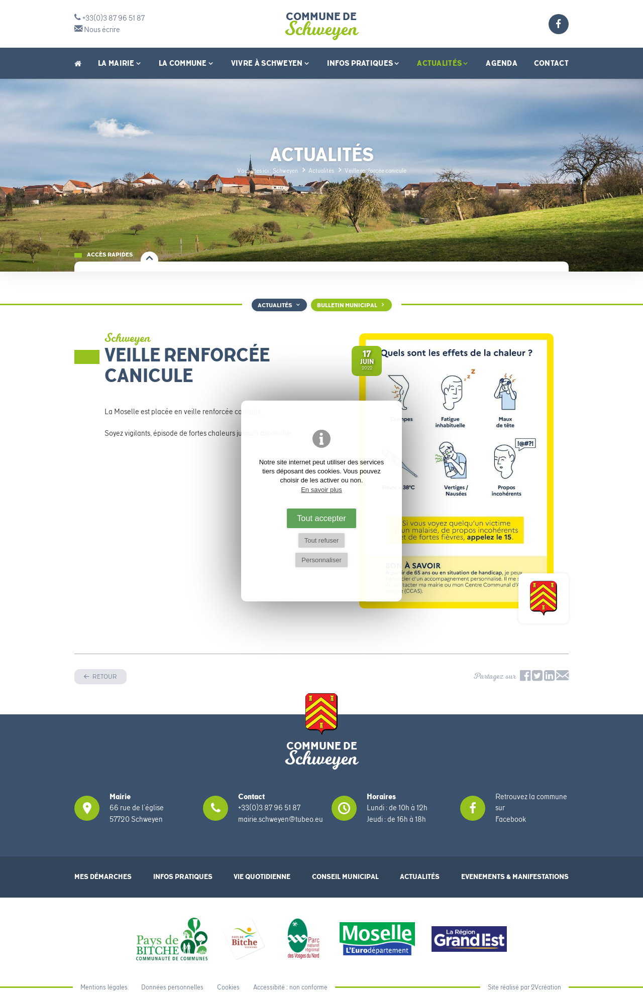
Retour (104, 676)
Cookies (228, 987)
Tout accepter (321, 518)
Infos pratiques (364, 63)
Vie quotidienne (262, 876)
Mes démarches (103, 876)
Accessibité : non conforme (290, 987)
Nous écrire (97, 30)
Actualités (443, 63)
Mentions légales (104, 987)
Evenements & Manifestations (515, 876)
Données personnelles (172, 987)
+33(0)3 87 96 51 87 (109, 18)
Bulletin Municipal (347, 305)
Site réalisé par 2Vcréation (524, 987)
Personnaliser (321, 560)
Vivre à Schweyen (270, 63)
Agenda (501, 63)
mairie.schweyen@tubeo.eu (280, 819)
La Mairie (120, 63)
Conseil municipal (345, 876)
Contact (551, 63)
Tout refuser (321, 540)
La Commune (187, 63)
